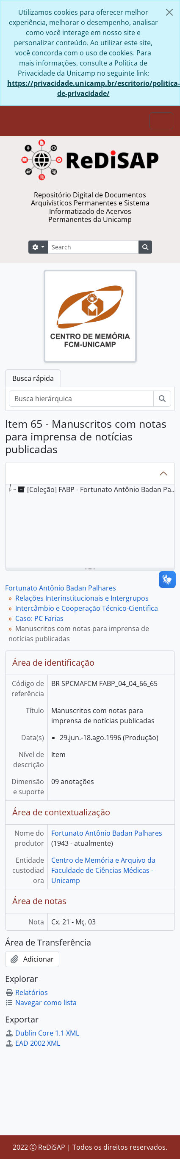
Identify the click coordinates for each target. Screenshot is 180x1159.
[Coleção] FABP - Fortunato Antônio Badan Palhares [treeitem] (97, 489)
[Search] (93, 247)
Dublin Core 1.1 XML (42, 1033)
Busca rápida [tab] (33, 378)
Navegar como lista (41, 1002)
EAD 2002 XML (32, 1043)
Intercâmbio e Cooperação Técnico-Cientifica (86, 608)
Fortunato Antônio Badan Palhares (60, 588)
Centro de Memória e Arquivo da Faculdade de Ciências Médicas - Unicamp (103, 870)
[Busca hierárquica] (81, 399)
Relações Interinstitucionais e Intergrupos (82, 598)
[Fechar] (169, 12)
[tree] (90, 526)
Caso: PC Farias (39, 618)
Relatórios (26, 992)
